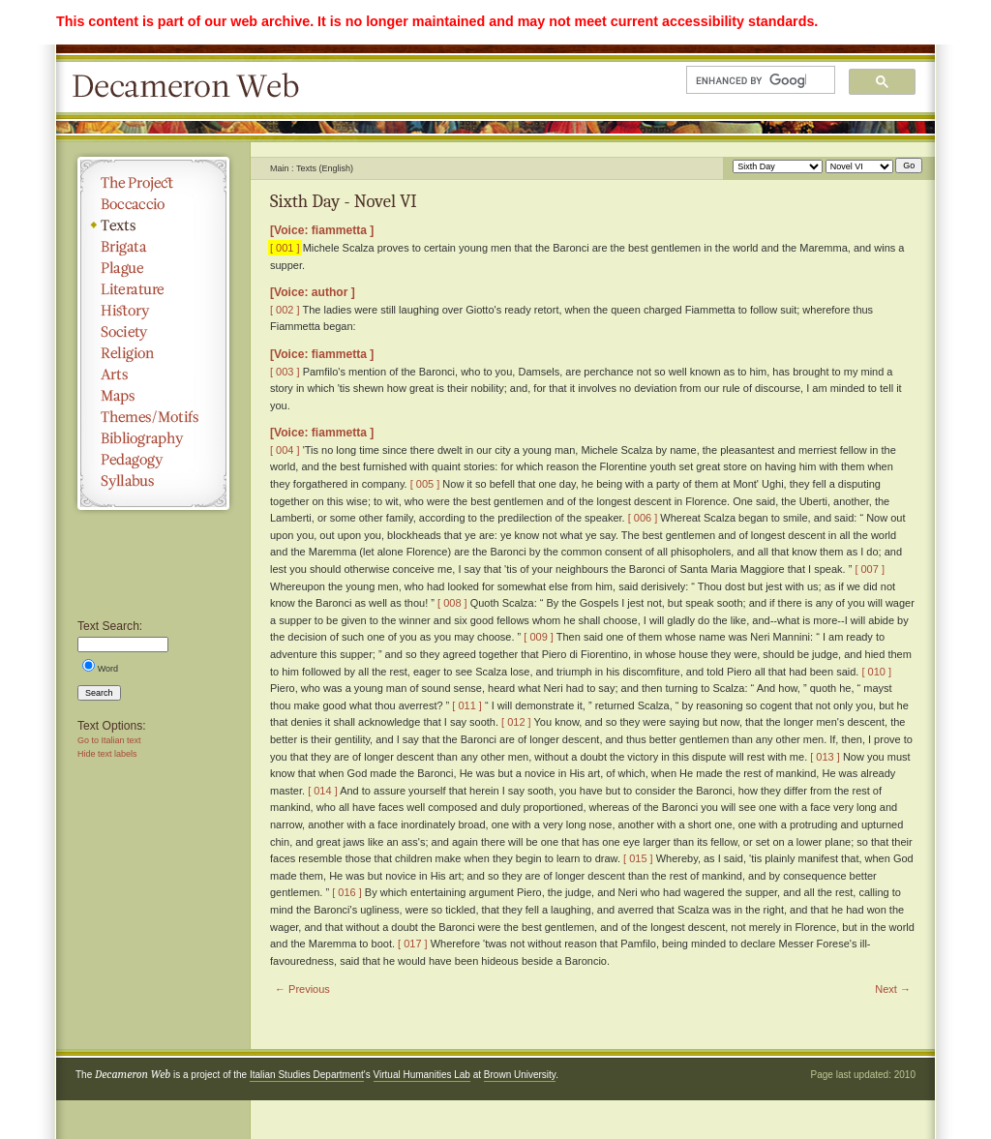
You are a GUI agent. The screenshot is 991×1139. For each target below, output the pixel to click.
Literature (153, 289)
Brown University (520, 1074)
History (153, 310)
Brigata (153, 246)
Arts (153, 374)
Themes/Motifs (153, 417)
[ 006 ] (643, 518)
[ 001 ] (285, 248)
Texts (153, 225)
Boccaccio (153, 204)
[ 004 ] (285, 450)
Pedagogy (153, 459)
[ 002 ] (285, 309)
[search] (751, 80)
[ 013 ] (825, 757)
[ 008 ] (452, 603)
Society (153, 332)
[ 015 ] (638, 858)
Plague (153, 268)
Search (99, 693)
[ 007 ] (870, 569)
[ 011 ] (467, 705)
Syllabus (153, 481)
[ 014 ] (323, 790)
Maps (153, 395)
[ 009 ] (539, 637)
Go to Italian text (109, 740)
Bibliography (153, 438)
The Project (153, 183)
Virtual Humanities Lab (422, 1074)
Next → (893, 989)
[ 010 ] (876, 671)
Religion (153, 353)
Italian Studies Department (307, 1074)
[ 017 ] (413, 943)
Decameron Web (191, 87)
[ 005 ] (425, 484)
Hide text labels (107, 754)
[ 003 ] (285, 371)
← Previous (302, 989)
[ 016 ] (347, 892)
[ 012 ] (516, 722)
